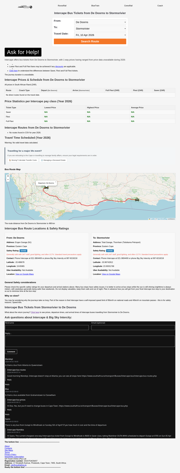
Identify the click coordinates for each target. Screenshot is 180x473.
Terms (7, 452)
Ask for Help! (23, 52)
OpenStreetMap (162, 219)
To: (56, 27)
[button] (46, 187)
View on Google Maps (24, 274)
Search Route (90, 41)
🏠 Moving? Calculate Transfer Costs (23, 160)
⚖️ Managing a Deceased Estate (53, 160)
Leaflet (152, 219)
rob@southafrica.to (18, 465)
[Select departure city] (100, 22)
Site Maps (9, 450)
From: (57, 20)
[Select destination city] (100, 28)
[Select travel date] (100, 35)
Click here (13, 71)
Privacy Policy (10, 455)
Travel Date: (61, 33)
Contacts (8, 448)
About (7, 446)
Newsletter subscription (14, 457)
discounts (59, 67)
